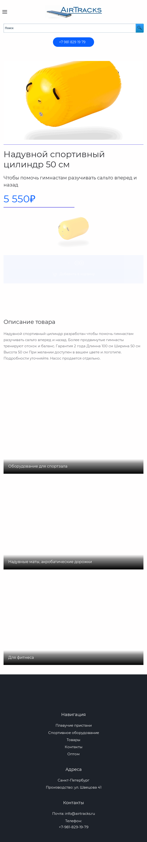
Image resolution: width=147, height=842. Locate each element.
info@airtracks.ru (80, 813)
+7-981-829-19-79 (73, 827)
